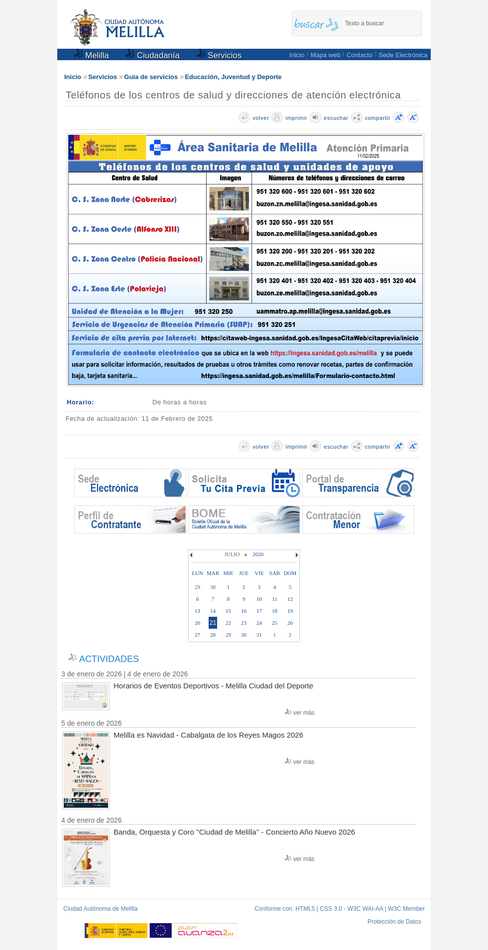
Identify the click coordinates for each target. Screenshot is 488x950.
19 (290, 611)
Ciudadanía (152, 55)
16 (243, 611)
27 (197, 635)
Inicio (296, 55)
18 (274, 611)
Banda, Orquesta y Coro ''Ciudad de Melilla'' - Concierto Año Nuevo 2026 (234, 832)
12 (290, 599)
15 (228, 611)
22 (228, 623)
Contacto (359, 55)
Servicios (219, 55)
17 (259, 611)
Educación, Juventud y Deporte (233, 77)
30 (243, 635)
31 (259, 635)
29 (228, 635)
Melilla (91, 55)
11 (274, 599)
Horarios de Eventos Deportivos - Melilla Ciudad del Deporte (213, 685)
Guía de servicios (151, 77)
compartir (377, 118)
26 (290, 623)
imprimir (296, 118)
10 (259, 599)
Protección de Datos (394, 921)
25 (274, 623)
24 (259, 623)
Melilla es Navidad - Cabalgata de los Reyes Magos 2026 (208, 735)
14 (213, 611)
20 (197, 623)
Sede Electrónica (402, 55)
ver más (304, 712)
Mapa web (326, 55)
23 (243, 623)
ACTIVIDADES (109, 659)
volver (260, 118)
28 (213, 635)
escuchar (336, 118)
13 (197, 611)
